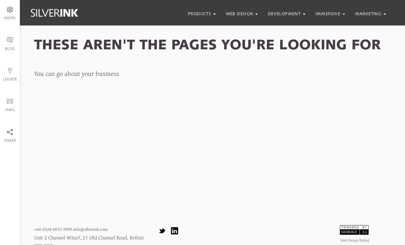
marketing (370, 13)
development (286, 13)
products (202, 13)
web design (242, 13)
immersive (330, 13)
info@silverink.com (90, 229)
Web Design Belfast (355, 240)
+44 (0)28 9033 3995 (53, 229)
